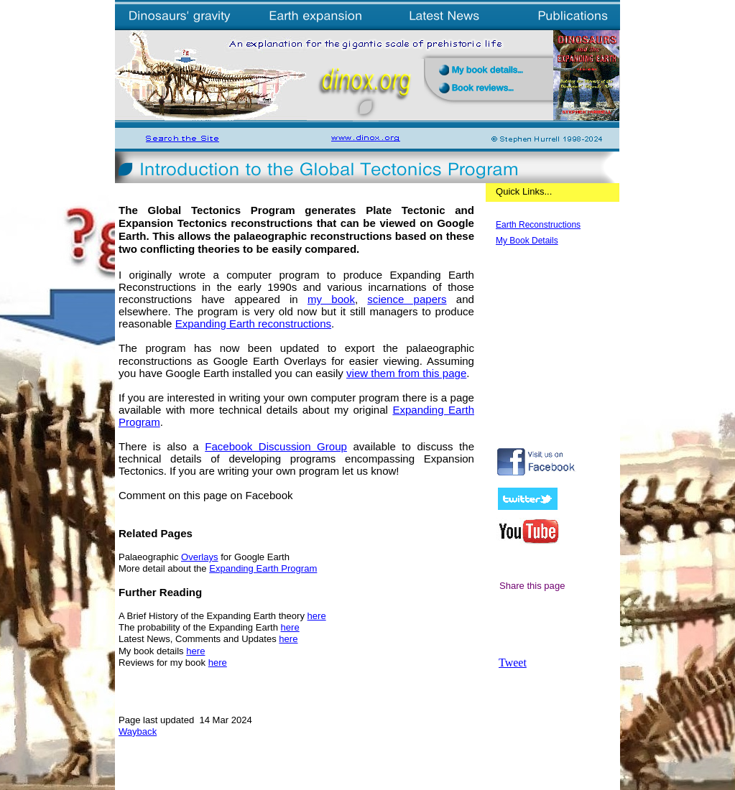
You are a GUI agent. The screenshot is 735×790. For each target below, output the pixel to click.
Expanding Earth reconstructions (253, 323)
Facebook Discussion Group (276, 446)
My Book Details (527, 241)
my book (331, 299)
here (317, 615)
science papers (406, 299)
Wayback (138, 731)
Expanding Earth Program (263, 568)
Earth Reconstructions (538, 225)
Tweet (513, 662)
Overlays (199, 557)
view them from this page (406, 373)
